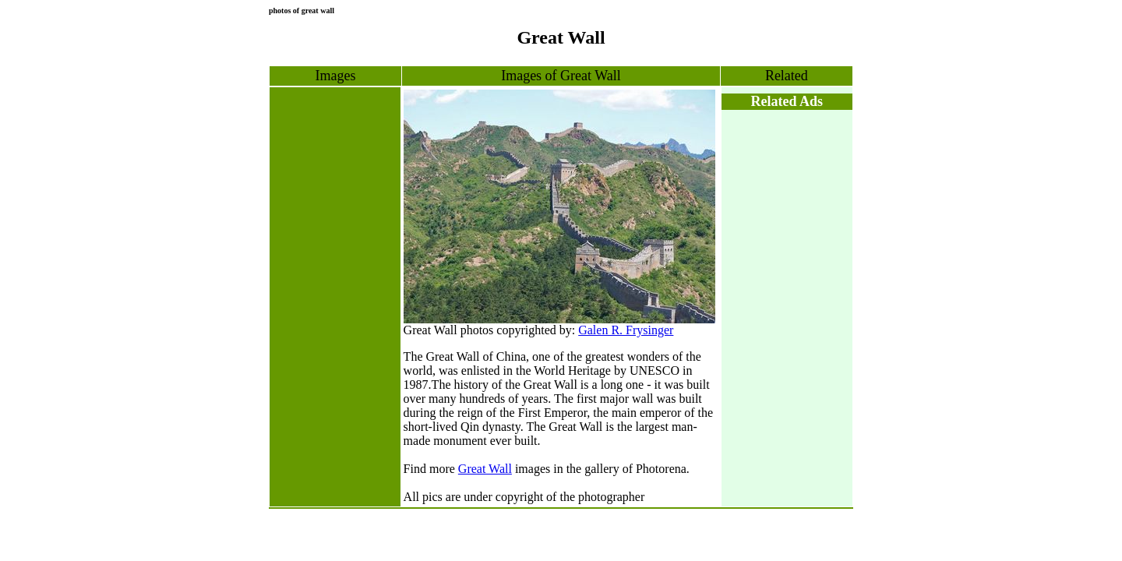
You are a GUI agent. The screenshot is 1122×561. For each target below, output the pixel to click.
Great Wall (485, 468)
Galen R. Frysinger (625, 330)
